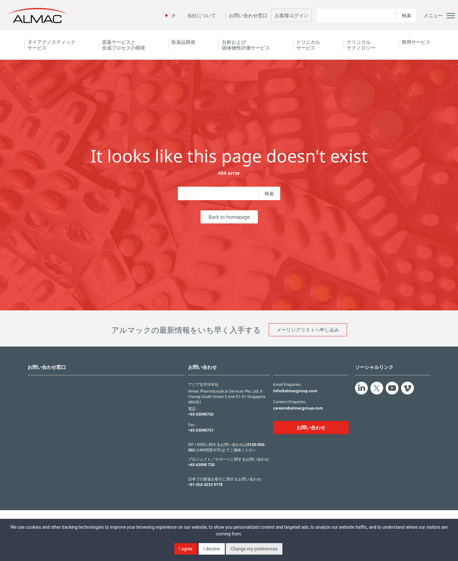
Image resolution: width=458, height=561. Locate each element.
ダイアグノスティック (51, 45)
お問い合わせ (310, 427)
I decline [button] (211, 548)
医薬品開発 (183, 42)
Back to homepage (229, 217)
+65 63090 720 (201, 464)
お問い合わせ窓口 (248, 15)
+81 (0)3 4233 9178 (205, 484)
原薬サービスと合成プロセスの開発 (123, 45)
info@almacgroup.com (295, 390)
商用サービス (416, 42)
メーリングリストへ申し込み (308, 329)
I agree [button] (186, 548)
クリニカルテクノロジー (361, 45)
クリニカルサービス (308, 45)
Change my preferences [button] (254, 548)
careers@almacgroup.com (298, 408)
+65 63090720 (201, 414)
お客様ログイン (291, 15)
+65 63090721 (201, 430)
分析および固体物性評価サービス (246, 45)
